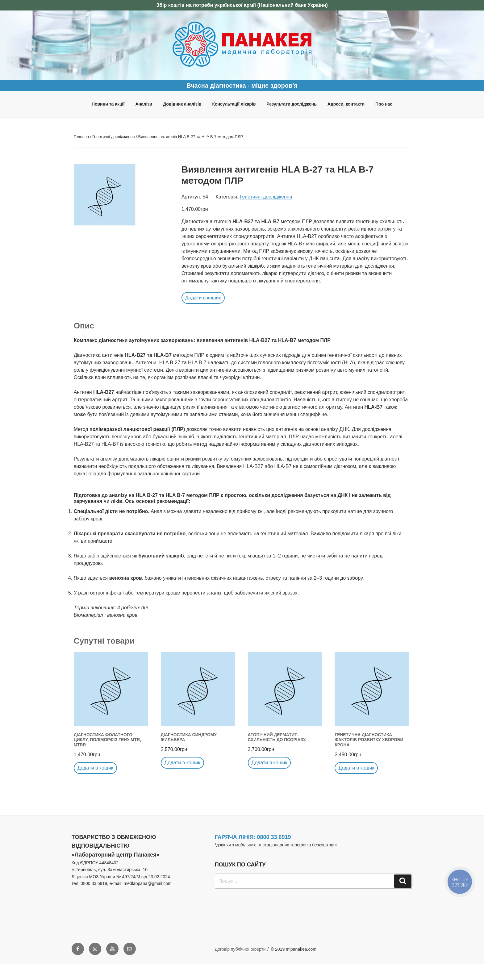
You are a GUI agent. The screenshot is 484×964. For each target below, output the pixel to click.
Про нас (383, 104)
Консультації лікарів (234, 104)
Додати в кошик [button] (203, 297)
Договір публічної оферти (240, 949)
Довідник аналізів (182, 104)
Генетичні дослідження (113, 136)
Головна (81, 136)
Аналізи (143, 104)
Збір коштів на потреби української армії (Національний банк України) (242, 5)
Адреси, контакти (346, 104)
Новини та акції (108, 104)
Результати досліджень (291, 104)
